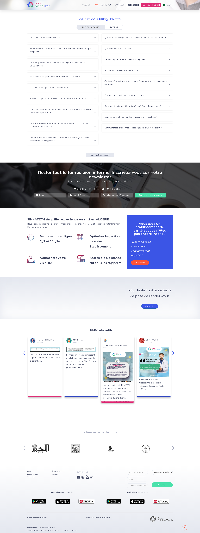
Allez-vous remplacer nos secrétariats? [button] (137, 70)
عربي (167, 5)
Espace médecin (151, 5)
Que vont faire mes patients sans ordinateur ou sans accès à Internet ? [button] (137, 37)
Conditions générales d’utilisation (98, 518)
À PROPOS (106, 5)
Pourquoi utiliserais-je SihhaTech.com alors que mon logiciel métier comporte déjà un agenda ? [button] (63, 139)
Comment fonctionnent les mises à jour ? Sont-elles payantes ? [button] (137, 106)
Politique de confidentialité (37, 518)
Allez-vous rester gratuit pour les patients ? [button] (63, 87)
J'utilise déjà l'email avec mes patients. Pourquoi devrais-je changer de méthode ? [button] (137, 82)
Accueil (86, 5)
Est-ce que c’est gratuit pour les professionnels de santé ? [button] (63, 77)
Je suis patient (116, 189)
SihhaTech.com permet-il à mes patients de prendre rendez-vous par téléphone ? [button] (63, 50)
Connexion (133, 5)
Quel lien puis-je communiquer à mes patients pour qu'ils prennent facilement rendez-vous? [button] (63, 125)
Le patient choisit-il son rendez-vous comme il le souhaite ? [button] (137, 117)
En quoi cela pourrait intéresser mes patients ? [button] (137, 95)
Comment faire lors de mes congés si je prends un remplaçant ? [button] (137, 128)
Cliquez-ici (149, 306)
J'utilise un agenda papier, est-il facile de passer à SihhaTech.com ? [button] (63, 98)
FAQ (96, 5)
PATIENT (114, 27)
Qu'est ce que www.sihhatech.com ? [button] (63, 37)
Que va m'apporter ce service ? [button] (137, 48)
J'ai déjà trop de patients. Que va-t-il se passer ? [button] (137, 59)
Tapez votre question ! (100, 155)
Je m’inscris (140, 263)
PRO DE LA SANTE (90, 27)
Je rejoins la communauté (150, 195)
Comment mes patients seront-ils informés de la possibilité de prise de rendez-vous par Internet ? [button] (63, 111)
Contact (119, 5)
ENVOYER (162, 485)
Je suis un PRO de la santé (89, 189)
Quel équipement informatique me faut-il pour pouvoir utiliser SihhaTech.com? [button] (63, 64)
